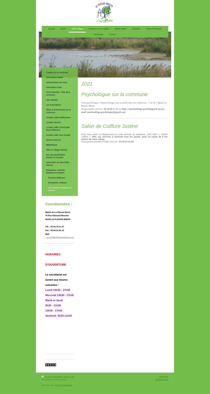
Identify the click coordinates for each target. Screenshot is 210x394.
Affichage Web (161, 379)
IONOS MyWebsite (63, 385)
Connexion (163, 377)
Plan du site (69, 377)
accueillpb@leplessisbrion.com (60, 237)
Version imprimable (52, 377)
